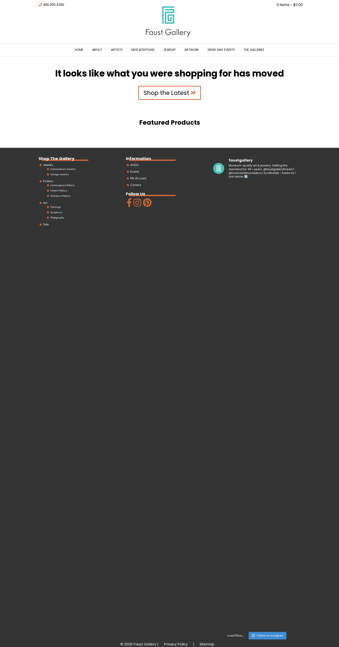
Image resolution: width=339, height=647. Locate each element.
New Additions (143, 50)
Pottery (48, 181)
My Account (138, 178)
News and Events (221, 50)
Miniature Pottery (60, 195)
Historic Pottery (58, 190)
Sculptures (56, 212)
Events (134, 171)
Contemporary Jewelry (62, 169)
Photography (57, 217)
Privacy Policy (176, 644)
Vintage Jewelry (59, 174)
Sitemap (207, 644)
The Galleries (254, 50)
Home (79, 50)
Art (45, 203)
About (97, 50)
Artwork (191, 50)
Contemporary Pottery (62, 185)
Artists (117, 50)
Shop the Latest (169, 93)
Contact (135, 185)
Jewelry (169, 50)
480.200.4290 (53, 4)
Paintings (55, 206)
